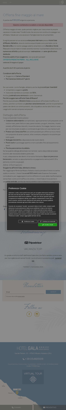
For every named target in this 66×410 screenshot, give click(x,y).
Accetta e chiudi (47, 225)
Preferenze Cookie (28, 221)
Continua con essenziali (47, 221)
